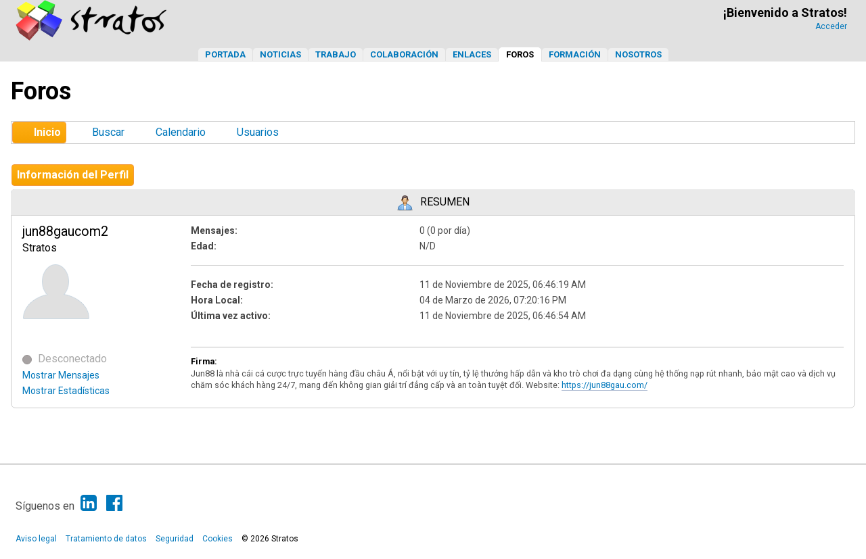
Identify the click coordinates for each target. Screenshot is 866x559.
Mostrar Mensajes (60, 375)
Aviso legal (36, 538)
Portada (225, 54)
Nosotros (638, 54)
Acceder (831, 26)
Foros (520, 54)
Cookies (217, 538)
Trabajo (335, 54)
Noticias (280, 54)
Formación (575, 54)
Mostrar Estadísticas (66, 390)
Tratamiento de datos (106, 538)
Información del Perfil (73, 174)
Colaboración (404, 54)
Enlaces (472, 54)
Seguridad (174, 538)
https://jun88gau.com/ (604, 385)
